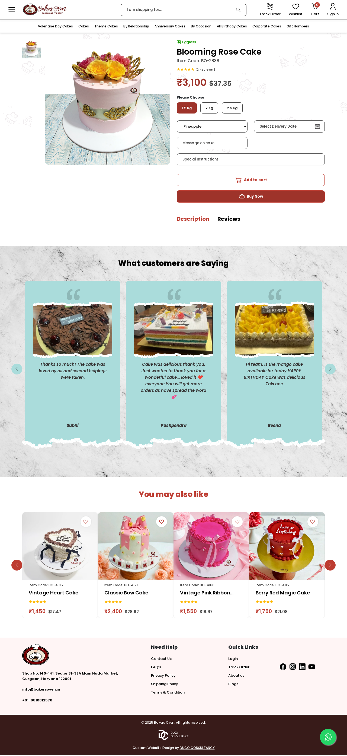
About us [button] (236, 676)
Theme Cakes (106, 26)
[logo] (45, 9)
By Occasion (201, 26)
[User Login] (333, 10)
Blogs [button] (233, 684)
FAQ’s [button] (156, 667)
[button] (11, 10)
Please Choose (190, 97)
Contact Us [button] (161, 659)
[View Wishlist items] (296, 10)
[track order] (270, 10)
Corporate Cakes (266, 26)
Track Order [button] (238, 667)
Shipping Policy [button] (164, 684)
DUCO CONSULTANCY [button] (197, 748)
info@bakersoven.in (41, 690)
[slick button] (16, 370)
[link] (238, 10)
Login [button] (233, 659)
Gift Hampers (298, 26)
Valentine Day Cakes (55, 26)
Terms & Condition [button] (168, 693)
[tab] (193, 221)
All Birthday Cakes (232, 26)
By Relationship (136, 26)
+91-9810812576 (37, 701)
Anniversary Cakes (170, 26)
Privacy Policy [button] (163, 676)
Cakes (83, 26)
